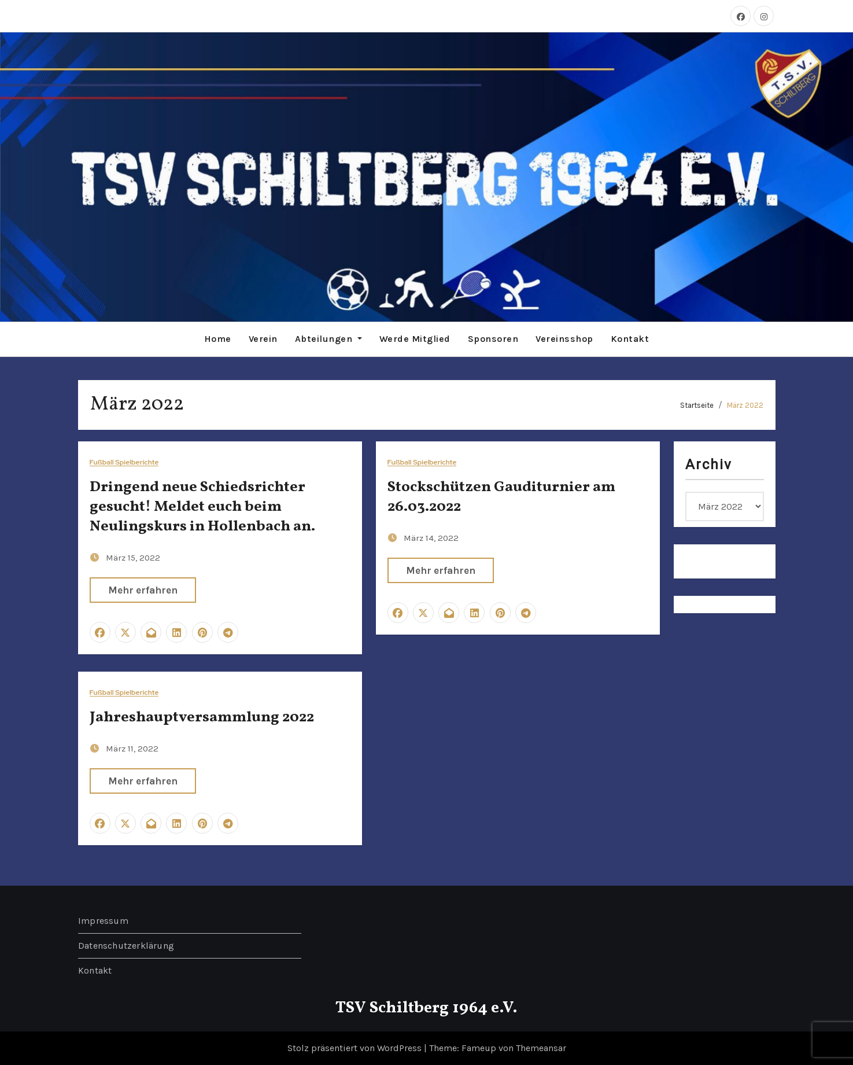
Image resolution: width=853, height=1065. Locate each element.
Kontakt (630, 338)
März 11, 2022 (132, 748)
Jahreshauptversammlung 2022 (202, 717)
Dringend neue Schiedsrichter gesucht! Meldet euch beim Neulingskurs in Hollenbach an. (202, 507)
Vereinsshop (564, 338)
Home (217, 338)
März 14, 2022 (431, 537)
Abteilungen (328, 338)
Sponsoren (493, 338)
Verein (263, 338)
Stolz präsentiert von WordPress (355, 1047)
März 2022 (745, 404)
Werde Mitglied (414, 338)
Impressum (103, 920)
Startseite (697, 404)
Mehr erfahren (143, 589)
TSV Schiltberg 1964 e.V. (426, 1008)
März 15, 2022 (133, 557)
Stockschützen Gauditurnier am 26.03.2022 (501, 497)
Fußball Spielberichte (124, 462)
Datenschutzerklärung (126, 945)
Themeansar (541, 1047)
